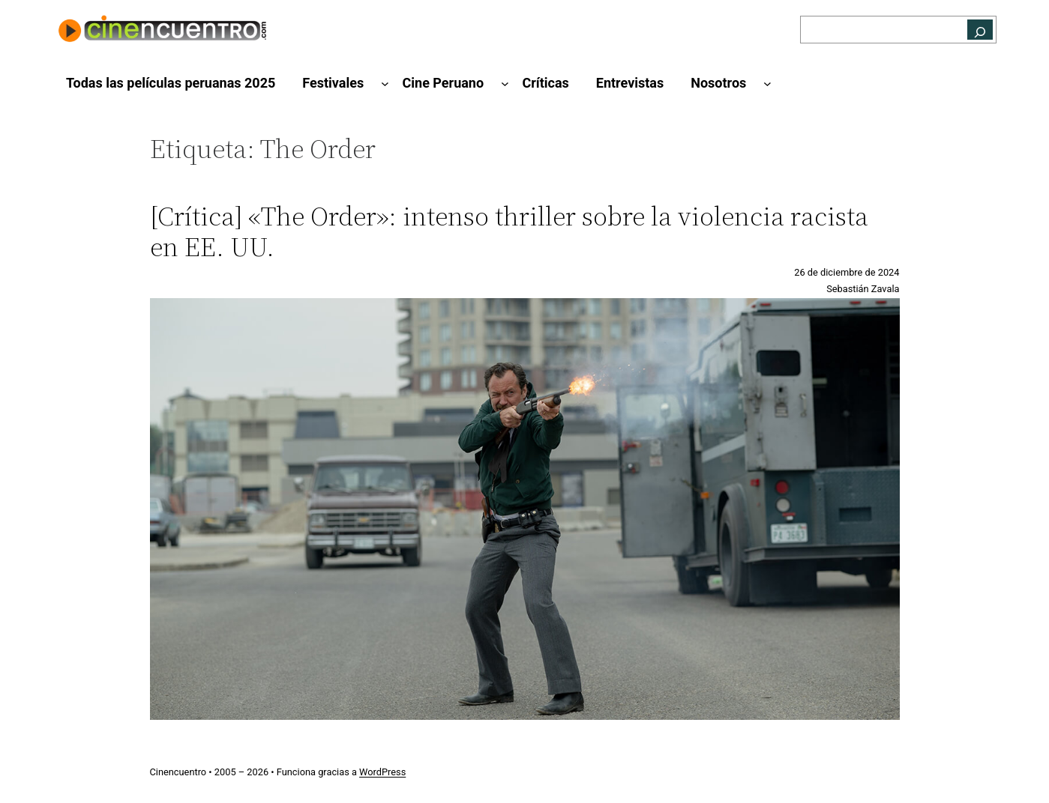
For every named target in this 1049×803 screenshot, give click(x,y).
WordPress (382, 772)
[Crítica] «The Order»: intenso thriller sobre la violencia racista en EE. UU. (509, 232)
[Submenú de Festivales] (385, 83)
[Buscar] (980, 29)
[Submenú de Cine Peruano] (505, 83)
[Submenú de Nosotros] (767, 83)
